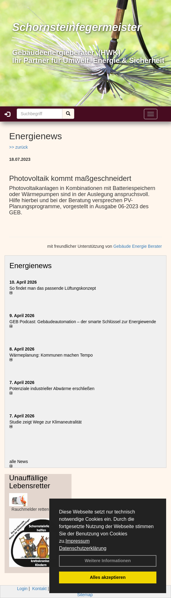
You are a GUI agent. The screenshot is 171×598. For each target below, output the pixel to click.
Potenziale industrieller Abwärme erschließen (51, 388)
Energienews (30, 265)
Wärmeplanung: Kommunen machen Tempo (51, 355)
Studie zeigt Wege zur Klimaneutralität (45, 422)
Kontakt (39, 588)
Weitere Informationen (108, 560)
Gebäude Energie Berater (137, 246)
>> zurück (18, 147)
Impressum (77, 541)
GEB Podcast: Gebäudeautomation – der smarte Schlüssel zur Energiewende (83, 321)
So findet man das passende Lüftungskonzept (52, 288)
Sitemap (84, 594)
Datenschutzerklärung (82, 548)
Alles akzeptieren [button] (108, 577)
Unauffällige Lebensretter (29, 482)
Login (22, 588)
